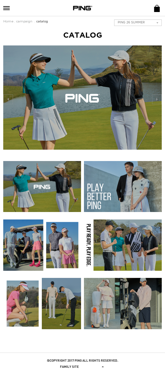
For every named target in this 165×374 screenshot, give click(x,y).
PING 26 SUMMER (131, 22)
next (157, 99)
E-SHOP (157, 8)
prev (8, 99)
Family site (82, 366)
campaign (24, 21)
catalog (42, 21)
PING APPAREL (82, 8)
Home (8, 21)
